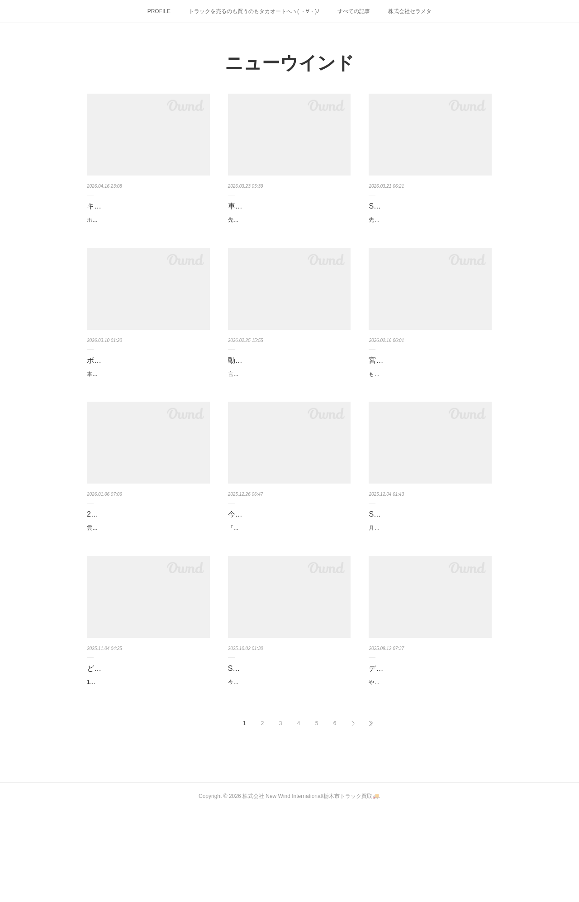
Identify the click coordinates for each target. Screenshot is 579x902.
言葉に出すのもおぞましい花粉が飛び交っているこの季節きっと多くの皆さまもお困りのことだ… (287, 415)
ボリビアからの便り (119, 383)
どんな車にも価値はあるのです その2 (145, 743)
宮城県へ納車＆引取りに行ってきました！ (426, 389)
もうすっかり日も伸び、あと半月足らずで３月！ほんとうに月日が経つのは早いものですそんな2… (430, 415)
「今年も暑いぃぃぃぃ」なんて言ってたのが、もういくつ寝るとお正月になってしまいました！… (287, 592)
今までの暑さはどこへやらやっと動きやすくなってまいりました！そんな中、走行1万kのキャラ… (288, 755)
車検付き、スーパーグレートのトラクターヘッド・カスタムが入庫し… (286, 212)
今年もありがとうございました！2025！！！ (282, 566)
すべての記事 (353, 11)
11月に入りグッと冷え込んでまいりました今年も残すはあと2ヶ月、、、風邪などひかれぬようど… (148, 768)
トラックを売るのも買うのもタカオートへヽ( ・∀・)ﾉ (254, 11)
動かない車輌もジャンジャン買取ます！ (286, 389)
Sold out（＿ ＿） (400, 206)
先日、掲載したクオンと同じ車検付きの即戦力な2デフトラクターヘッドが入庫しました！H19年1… (289, 238)
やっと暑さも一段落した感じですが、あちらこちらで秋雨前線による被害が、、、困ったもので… (428, 768)
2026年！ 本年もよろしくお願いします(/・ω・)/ (145, 566)
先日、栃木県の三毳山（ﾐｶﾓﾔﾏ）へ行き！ (419, 220)
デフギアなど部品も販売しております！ (426, 743)
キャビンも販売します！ (126, 206)
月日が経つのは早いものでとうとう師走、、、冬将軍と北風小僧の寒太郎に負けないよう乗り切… (428, 578)
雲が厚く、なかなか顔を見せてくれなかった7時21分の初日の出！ (145, 592)
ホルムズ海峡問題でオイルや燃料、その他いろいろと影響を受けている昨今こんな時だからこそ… (146, 225)
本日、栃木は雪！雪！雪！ (119, 397)
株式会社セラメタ (410, 11)
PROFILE (159, 11)
